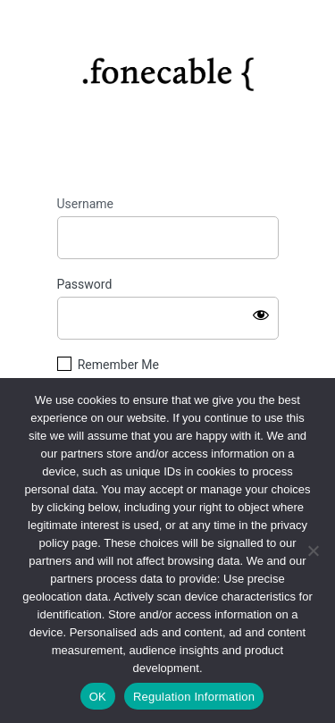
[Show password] (261, 314)
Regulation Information (194, 696)
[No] (313, 550)
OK (97, 696)
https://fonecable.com (167, 67)
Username (85, 204)
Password (85, 284)
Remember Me (118, 364)
